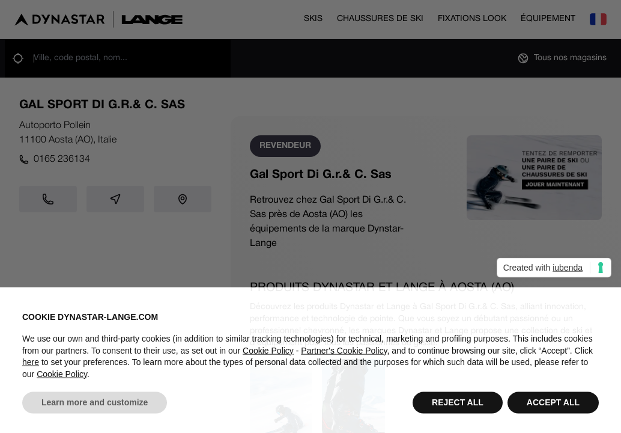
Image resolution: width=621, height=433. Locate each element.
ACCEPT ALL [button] (553, 412)
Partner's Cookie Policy (344, 360)
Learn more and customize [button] (94, 412)
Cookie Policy (268, 360)
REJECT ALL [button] (457, 412)
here (30, 372)
